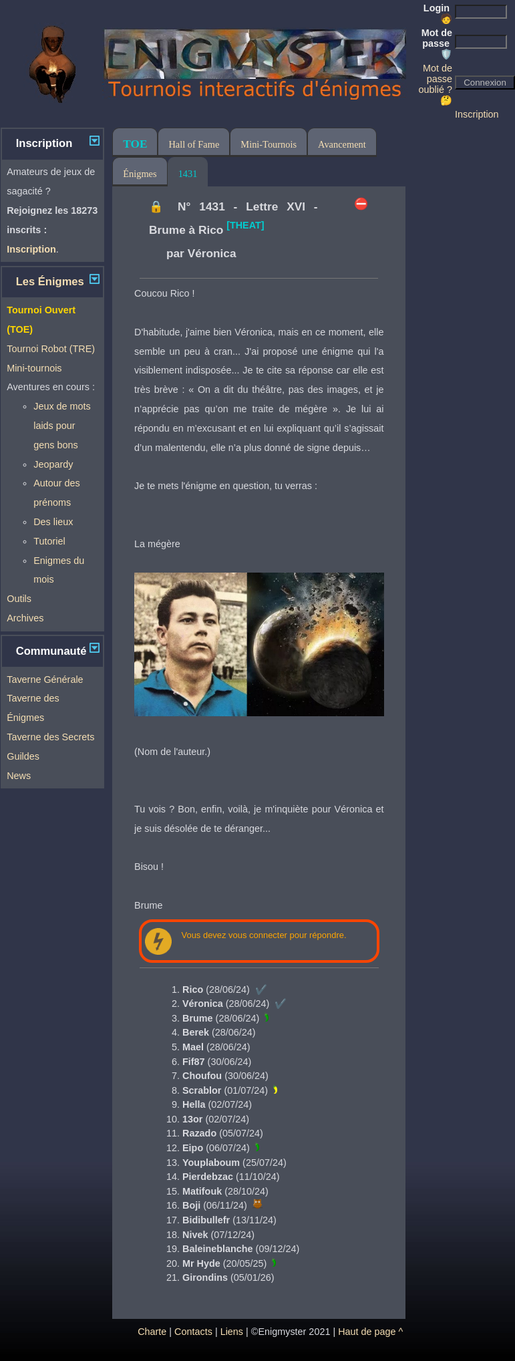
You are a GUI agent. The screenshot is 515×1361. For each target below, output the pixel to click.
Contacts (193, 1331)
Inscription (477, 114)
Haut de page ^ (370, 1331)
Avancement (342, 144)
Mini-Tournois (268, 144)
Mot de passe (436, 43)
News (19, 775)
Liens (231, 1331)
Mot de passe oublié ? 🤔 (435, 84)
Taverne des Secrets (50, 737)
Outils (19, 598)
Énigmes (139, 173)
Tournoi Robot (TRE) (51, 348)
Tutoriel (49, 541)
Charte (152, 1331)
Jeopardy (53, 464)
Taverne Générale (45, 679)
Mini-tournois (34, 368)
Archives (25, 618)
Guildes (23, 756)
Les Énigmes (50, 281)
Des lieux (53, 521)
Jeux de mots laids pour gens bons (62, 425)
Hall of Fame (193, 144)
